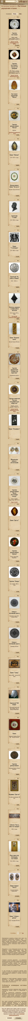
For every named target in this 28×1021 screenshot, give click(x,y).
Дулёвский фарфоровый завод (14, 133)
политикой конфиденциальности (16, 1014)
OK (16, 1)
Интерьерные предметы (8, 6)
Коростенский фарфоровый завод (14, 502)
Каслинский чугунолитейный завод (14, 317)
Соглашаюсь (18, 1018)
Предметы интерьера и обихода (13, 4)
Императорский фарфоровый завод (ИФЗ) (14, 43)
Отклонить (9, 1018)
